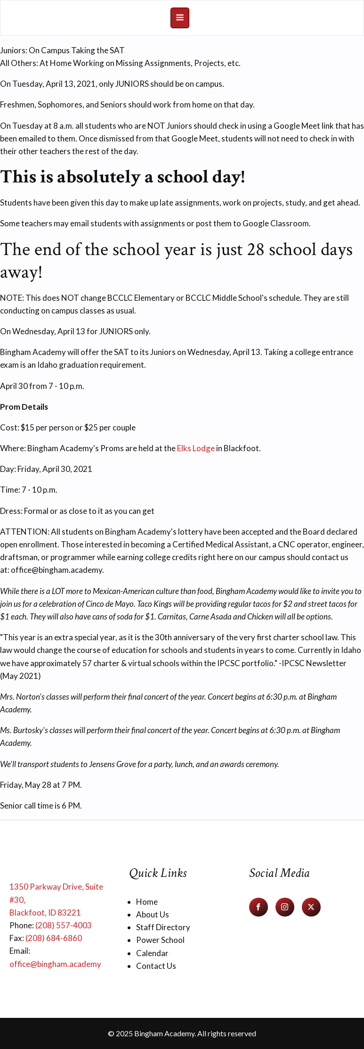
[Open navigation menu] (180, 18)
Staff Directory (163, 927)
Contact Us (156, 966)
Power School (160, 940)
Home (147, 902)
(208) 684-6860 (53, 938)
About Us (152, 914)
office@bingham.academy (55, 964)
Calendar (152, 953)
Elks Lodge (196, 448)
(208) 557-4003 (63, 925)
